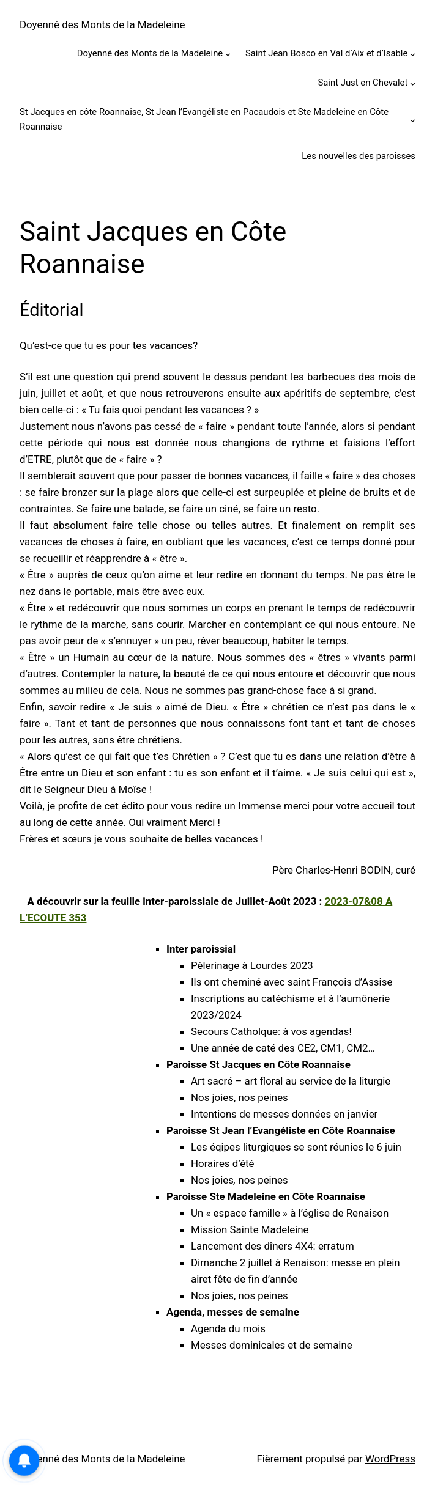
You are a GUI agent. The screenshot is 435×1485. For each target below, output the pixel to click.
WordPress (390, 1459)
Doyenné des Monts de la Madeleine (102, 24)
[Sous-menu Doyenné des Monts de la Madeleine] (228, 54)
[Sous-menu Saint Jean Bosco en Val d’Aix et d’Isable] (412, 54)
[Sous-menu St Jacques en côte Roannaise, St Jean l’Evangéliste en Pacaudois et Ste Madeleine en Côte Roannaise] (412, 119)
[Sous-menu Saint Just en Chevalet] (412, 83)
